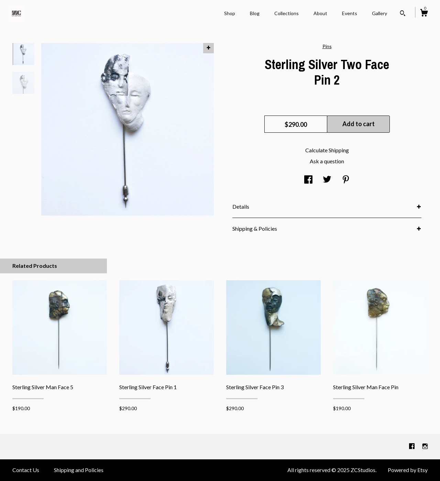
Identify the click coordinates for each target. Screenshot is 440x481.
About (320, 13)
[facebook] (412, 446)
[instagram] (425, 446)
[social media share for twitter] (327, 179)
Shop (229, 13)
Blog (255, 13)
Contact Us (25, 470)
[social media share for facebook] (308, 179)
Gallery (379, 13)
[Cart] (424, 14)
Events (349, 13)
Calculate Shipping (327, 150)
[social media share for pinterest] (346, 179)
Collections (286, 13)
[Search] (402, 14)
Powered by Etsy (408, 470)
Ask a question (327, 161)
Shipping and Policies (78, 470)
